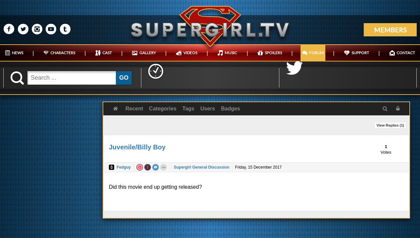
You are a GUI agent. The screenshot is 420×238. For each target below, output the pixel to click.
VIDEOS (190, 52)
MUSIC (231, 52)
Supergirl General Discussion (201, 167)
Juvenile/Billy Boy (137, 147)
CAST (107, 52)
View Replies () (390, 125)
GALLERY (147, 52)
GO (123, 77)
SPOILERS (273, 52)
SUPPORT (360, 52)
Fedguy (124, 167)
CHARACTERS (62, 52)
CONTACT (406, 52)
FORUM (316, 52)
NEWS (17, 52)
